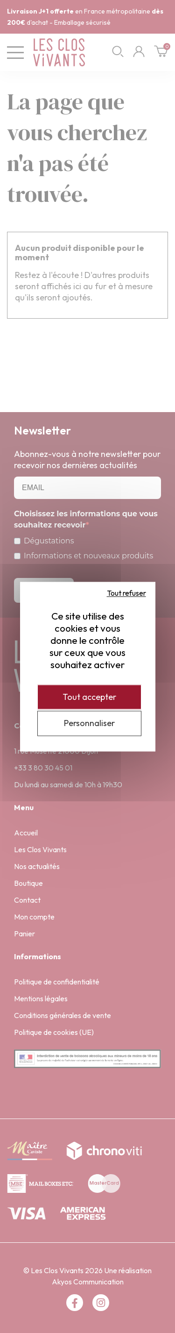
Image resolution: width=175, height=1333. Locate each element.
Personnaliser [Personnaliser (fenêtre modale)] (89, 723)
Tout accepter (89, 696)
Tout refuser (126, 593)
